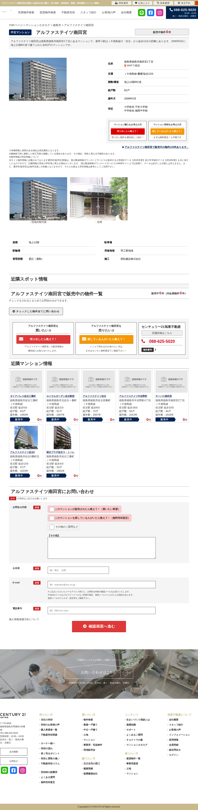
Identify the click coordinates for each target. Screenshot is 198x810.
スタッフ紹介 (88, 12)
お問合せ (13, 761)
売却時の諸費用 (49, 772)
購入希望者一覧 (49, 729)
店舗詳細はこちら (162, 332)
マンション (89, 739)
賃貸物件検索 (48, 12)
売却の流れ (47, 748)
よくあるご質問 (134, 734)
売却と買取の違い (50, 758)
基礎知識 (131, 724)
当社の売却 (47, 719)
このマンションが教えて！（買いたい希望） (85, 509)
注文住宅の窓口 (92, 763)
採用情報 (173, 739)
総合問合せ (175, 750)
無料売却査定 (48, 782)
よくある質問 (48, 777)
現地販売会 (89, 750)
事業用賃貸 (132, 763)
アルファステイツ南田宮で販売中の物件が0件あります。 (157, 147)
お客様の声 (109, 12)
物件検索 (88, 719)
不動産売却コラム (50, 763)
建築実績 (88, 768)
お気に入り (142, 3)
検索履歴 (163, 3)
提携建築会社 (91, 773)
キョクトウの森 (134, 739)
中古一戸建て (91, 729)
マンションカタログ (136, 744)
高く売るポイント (50, 753)
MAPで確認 (132, 65)
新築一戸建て (91, 724)
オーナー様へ (48, 743)
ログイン (173, 755)
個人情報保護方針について (24, 619)
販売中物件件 (162, 32)
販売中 (19, 419)
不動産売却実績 (49, 734)
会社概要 (126, 12)
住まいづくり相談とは (138, 719)
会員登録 (173, 744)
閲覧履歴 (121, 3)
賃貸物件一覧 (133, 758)
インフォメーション (179, 734)
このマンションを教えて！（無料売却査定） (90, 518)
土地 (86, 734)
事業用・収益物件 (93, 744)
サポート (131, 729)
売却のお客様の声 (50, 724)
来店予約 (184, 3)
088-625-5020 (158, 341)
